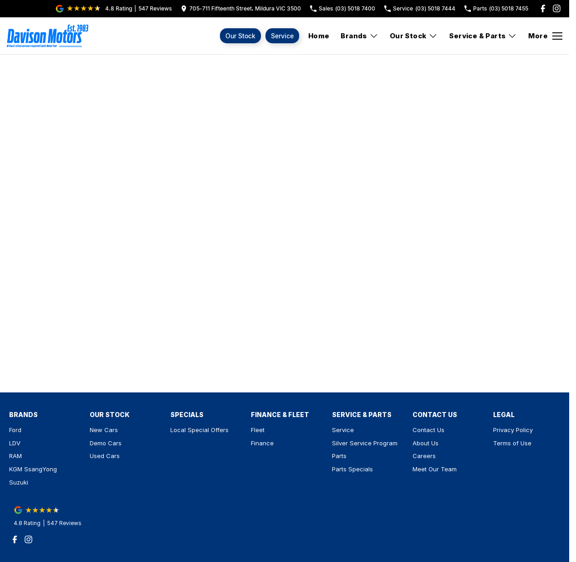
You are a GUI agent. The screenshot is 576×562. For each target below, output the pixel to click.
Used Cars (105, 455)
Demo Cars (106, 443)
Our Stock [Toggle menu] (414, 35)
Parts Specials (352, 469)
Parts (339, 455)
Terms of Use (512, 443)
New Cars (104, 429)
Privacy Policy (513, 429)
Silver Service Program (365, 443)
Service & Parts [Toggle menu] (483, 35)
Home (319, 35)
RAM (15, 455)
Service (282, 36)
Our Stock (240, 36)
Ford (15, 429)
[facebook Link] (543, 8)
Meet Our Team (435, 469)
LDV (14, 443)
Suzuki (18, 482)
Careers (424, 455)
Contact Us (428, 429)
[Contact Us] (241, 8)
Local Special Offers (199, 429)
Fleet (258, 429)
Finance (262, 443)
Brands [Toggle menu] (359, 35)
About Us (425, 443)
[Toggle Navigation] (545, 36)
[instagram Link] (556, 8)
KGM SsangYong (33, 469)
